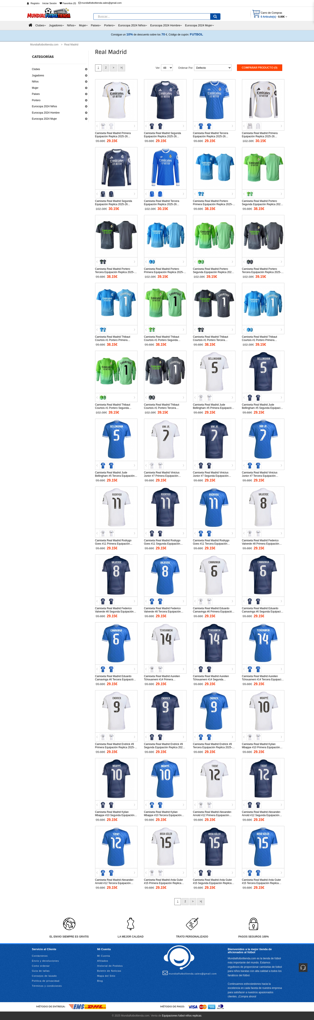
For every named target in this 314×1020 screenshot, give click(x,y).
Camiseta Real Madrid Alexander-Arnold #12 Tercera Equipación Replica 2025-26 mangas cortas (114, 883)
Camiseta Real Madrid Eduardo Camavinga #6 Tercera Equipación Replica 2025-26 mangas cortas (115, 679)
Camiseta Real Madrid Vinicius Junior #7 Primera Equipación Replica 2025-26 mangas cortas (162, 476)
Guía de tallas (41, 971)
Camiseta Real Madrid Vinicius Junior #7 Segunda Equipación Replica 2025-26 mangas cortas (211, 476)
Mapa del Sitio (106, 976)
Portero (36, 100)
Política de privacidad (46, 981)
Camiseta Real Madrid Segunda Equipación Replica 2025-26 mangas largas (113, 204)
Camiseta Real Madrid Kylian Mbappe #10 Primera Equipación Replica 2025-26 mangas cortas (261, 747)
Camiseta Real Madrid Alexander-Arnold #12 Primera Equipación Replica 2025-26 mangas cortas (212, 815)
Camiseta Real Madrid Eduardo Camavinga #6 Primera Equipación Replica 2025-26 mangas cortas (213, 611)
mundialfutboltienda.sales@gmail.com (100, 3)
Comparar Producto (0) (259, 67)
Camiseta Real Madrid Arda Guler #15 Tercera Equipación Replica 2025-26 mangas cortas (261, 883)
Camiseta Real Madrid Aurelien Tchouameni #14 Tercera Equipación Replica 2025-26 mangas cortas (263, 679)
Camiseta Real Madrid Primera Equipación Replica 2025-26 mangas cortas (113, 136)
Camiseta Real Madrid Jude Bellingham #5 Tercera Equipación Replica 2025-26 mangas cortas (115, 476)
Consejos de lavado (44, 976)
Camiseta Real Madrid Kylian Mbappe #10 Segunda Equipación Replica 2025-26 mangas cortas (114, 815)
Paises (36, 94)
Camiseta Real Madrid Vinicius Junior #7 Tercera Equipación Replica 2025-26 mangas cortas (260, 476)
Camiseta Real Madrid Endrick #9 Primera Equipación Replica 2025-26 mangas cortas (115, 747)
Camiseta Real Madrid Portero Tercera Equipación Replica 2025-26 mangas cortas (116, 272)
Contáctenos (40, 956)
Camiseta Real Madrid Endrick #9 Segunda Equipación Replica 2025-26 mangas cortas (164, 747)
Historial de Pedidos (110, 966)
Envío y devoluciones (45, 961)
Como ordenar (41, 966)
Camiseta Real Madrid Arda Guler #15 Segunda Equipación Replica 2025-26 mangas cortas (212, 883)
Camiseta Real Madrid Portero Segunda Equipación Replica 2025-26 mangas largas (213, 272)
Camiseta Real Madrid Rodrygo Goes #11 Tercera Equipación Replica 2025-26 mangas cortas (211, 544)
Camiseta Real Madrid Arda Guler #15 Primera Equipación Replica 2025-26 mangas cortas (163, 883)
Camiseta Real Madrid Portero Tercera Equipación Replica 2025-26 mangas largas (263, 272)
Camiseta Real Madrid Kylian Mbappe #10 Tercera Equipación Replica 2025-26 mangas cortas (163, 815)
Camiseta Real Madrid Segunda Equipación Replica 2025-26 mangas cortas (162, 136)
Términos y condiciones (47, 986)
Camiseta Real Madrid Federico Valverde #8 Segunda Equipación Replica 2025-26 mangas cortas (114, 611)
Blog (100, 981)
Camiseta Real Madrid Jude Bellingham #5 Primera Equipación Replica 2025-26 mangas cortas (213, 408)
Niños (35, 81)
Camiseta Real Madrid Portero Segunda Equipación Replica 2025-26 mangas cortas (262, 204)
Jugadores (38, 75)
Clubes (36, 69)
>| (121, 67)
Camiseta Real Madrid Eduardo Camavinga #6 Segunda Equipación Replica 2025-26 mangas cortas (263, 611)
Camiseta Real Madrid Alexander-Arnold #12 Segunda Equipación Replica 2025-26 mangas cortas (261, 815)
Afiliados (102, 961)
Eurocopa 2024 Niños (44, 106)
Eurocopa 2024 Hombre (46, 112)
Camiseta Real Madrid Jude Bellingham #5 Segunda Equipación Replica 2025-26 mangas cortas (262, 408)
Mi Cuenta (103, 956)
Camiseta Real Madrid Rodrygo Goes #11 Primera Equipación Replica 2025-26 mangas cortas (113, 544)
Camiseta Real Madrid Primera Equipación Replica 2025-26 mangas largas (260, 136)
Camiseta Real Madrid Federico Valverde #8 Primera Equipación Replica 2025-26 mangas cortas (260, 544)
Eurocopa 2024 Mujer (44, 118)
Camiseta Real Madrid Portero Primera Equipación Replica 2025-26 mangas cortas (213, 204)
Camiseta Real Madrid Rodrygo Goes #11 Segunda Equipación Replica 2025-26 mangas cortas (162, 544)
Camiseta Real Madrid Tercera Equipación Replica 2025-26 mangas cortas (210, 136)
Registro (35, 3)
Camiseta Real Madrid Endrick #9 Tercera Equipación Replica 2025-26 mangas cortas (214, 747)
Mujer (35, 87)
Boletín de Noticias (109, 971)
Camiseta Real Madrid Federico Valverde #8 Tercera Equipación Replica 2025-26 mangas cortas (162, 611)
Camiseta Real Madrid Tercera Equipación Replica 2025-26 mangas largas (161, 204)
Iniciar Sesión (49, 3)
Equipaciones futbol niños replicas (181, 1015)
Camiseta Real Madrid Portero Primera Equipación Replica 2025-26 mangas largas (164, 272)
